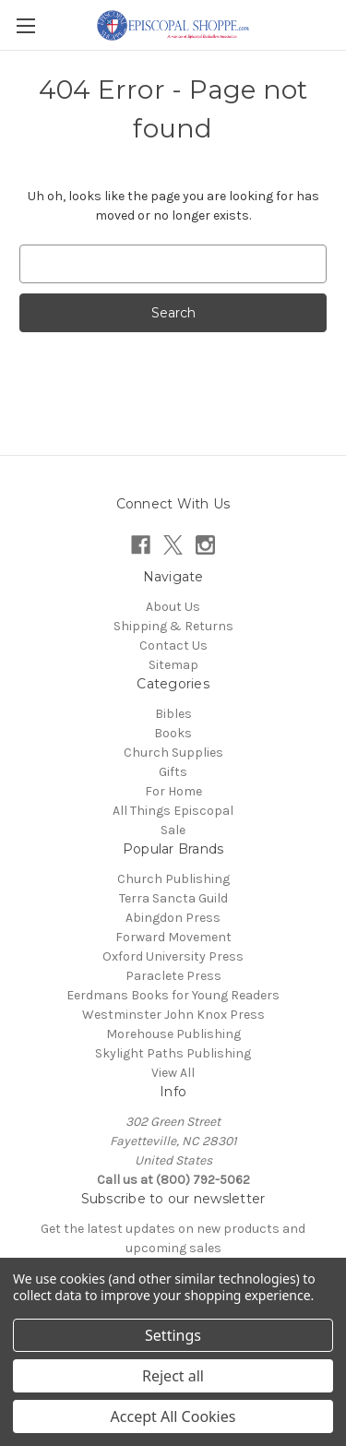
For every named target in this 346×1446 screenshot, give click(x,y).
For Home (173, 791)
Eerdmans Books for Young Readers (173, 995)
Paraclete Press (173, 976)
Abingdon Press (173, 918)
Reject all (173, 1376)
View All (173, 1073)
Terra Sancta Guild (173, 898)
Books (173, 733)
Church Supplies (173, 752)
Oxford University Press (173, 956)
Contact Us (173, 645)
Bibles (173, 714)
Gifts (173, 772)
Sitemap (173, 665)
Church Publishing (173, 879)
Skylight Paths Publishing (173, 1053)
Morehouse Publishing (173, 1034)
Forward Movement (173, 937)
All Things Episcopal (173, 811)
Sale (173, 830)
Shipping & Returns (173, 626)
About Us (173, 607)
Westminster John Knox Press (173, 1014)
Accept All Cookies (173, 1416)
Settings (173, 1335)
